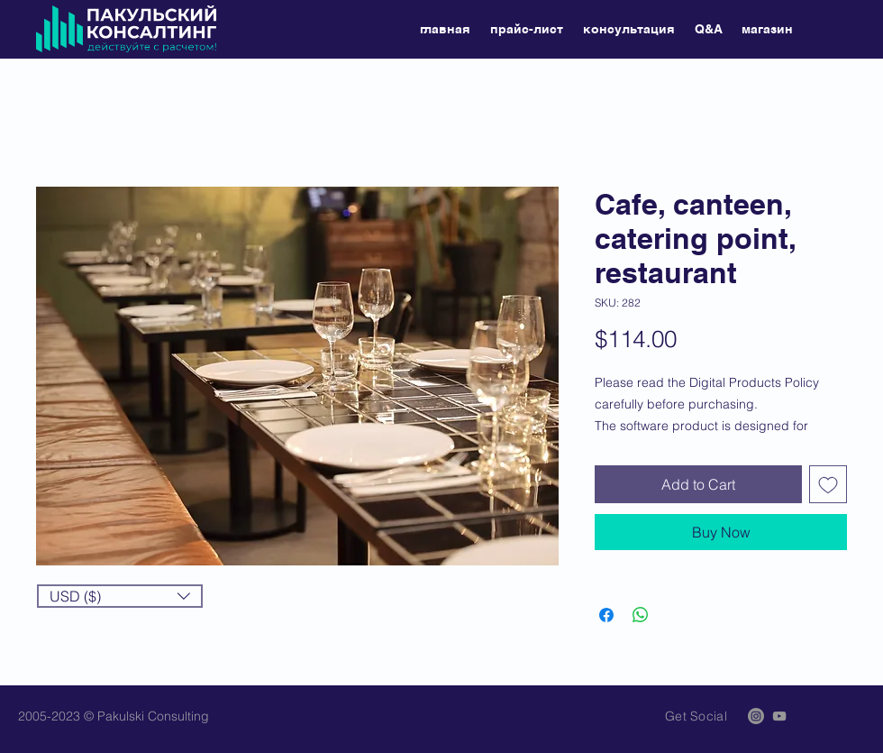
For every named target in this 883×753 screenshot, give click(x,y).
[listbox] (120, 596)
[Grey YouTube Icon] (779, 716)
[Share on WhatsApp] (640, 615)
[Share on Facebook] (606, 615)
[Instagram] (756, 716)
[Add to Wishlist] (828, 484)
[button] (120, 596)
